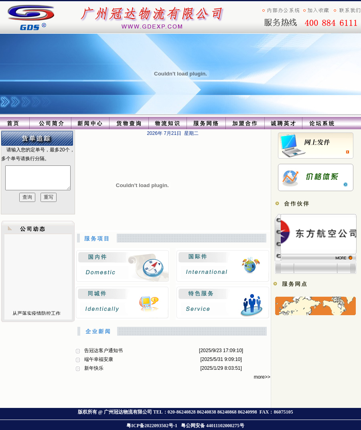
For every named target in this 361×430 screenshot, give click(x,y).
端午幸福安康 (98, 359)
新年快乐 (93, 368)
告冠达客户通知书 (103, 350)
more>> (262, 377)
